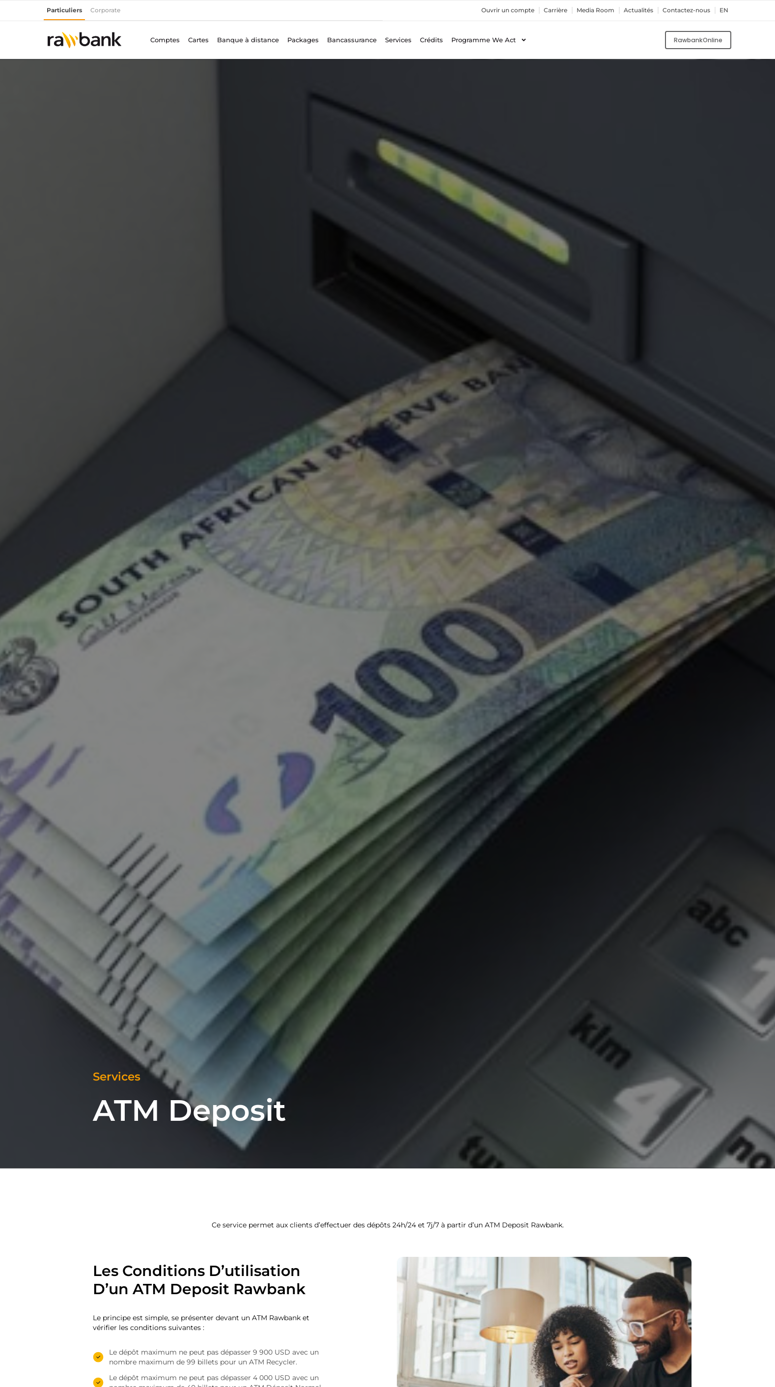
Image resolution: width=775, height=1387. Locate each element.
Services (398, 39)
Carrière (543, 10)
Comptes (165, 39)
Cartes (198, 39)
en (723, 10)
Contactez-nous (683, 10)
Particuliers (66, 10)
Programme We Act (489, 40)
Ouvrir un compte (492, 10)
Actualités (632, 10)
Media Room (586, 10)
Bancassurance (352, 39)
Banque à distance (248, 39)
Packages (303, 39)
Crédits (431, 39)
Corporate (110, 10)
